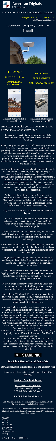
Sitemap (5, 434)
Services (5, 422)
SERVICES (37, 12)
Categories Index (8, 431)
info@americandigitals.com (44, 20)
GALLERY (49, 12)
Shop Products (7, 429)
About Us (6, 418)
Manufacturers (7, 427)
